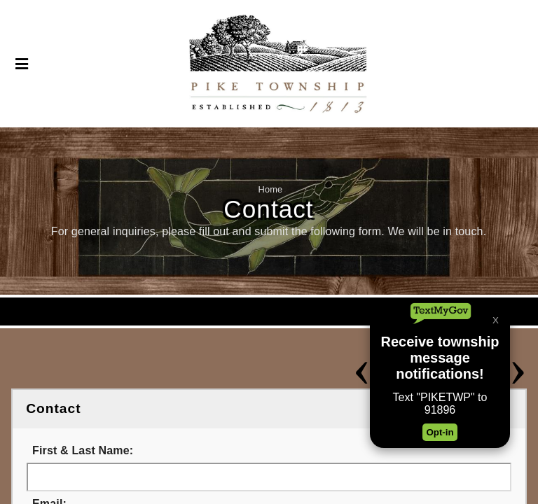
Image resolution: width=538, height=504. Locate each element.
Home (270, 189)
